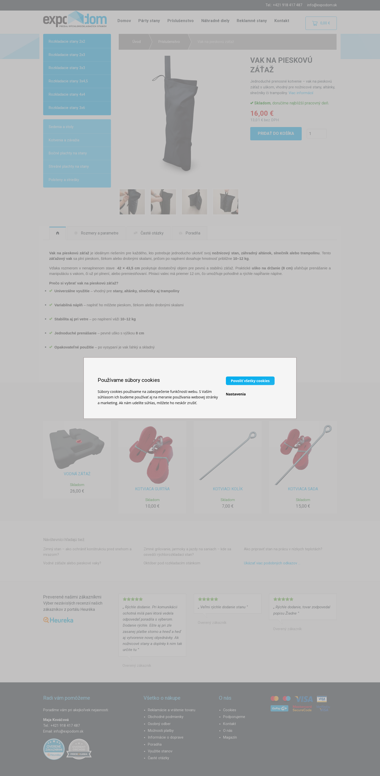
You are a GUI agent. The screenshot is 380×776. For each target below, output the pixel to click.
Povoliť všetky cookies (250, 380)
